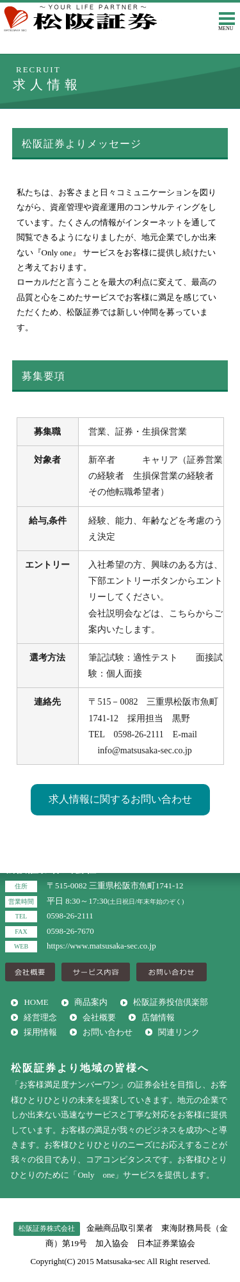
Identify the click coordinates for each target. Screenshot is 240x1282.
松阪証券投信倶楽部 (170, 1002)
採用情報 (40, 1032)
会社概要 (99, 1017)
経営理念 (40, 1017)
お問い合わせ (107, 1032)
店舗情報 (158, 1017)
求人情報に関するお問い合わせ (120, 799)
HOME (36, 1002)
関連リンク (179, 1032)
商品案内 (91, 1002)
